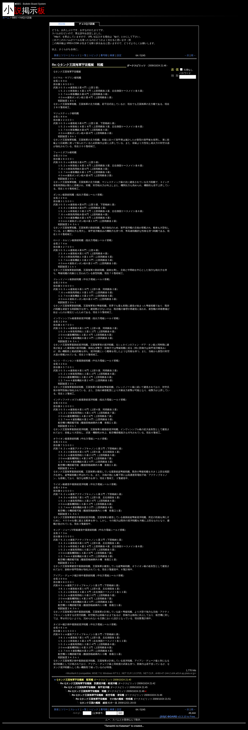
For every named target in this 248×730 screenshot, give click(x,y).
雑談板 (61, 24)
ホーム (6, 17)
